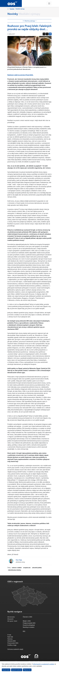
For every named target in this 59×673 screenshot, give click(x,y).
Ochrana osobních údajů (15, 649)
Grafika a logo (11, 645)
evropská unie (26, 567)
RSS (24, 631)
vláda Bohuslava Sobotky (14, 570)
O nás (9, 635)
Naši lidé (10, 637)
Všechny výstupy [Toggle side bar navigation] (29, 21)
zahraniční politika (37, 567)
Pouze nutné (6, 670)
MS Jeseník (10, 619)
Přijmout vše (27, 670)
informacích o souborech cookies (43, 664)
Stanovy (9, 639)
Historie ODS (11, 641)
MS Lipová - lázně (12, 621)
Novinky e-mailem (28, 627)
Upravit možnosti (16, 670)
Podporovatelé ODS (29, 623)
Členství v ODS (27, 617)
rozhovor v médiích (17, 567)
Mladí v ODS (27, 621)
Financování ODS (12, 643)
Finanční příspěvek (29, 625)
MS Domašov (11, 617)
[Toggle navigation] (49, 3)
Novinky (12, 9)
